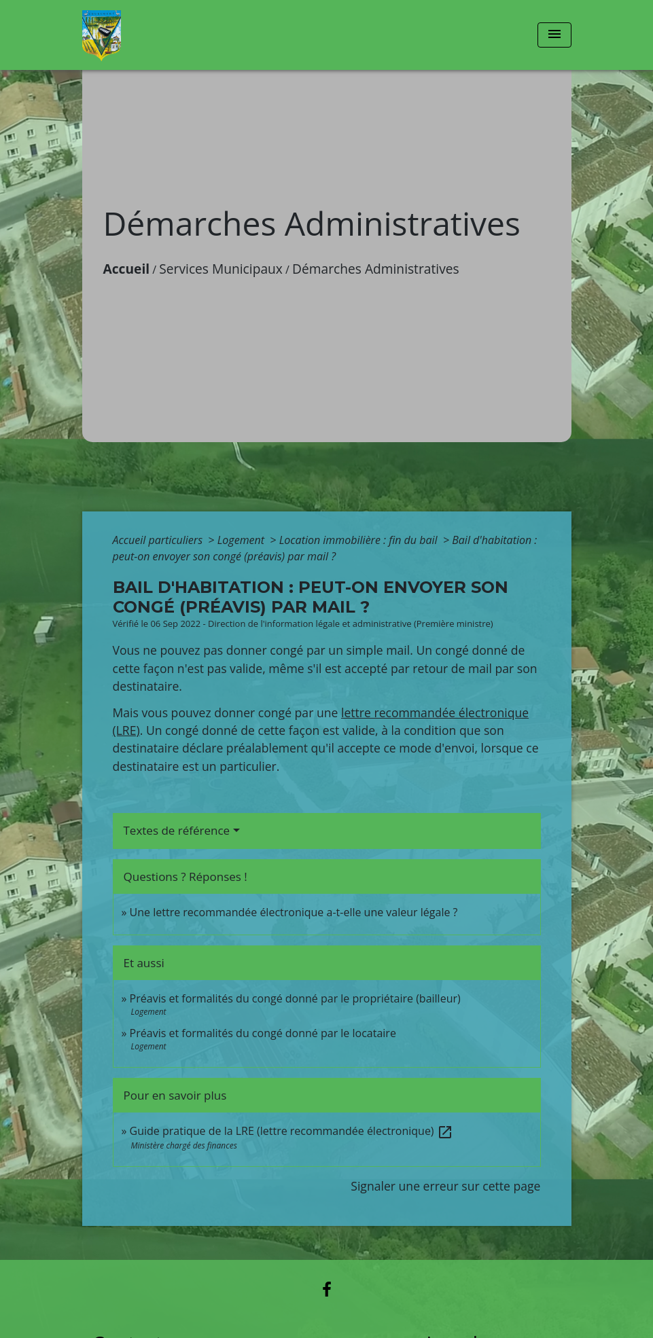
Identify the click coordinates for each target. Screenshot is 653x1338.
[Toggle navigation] (554, 35)
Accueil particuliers (159, 539)
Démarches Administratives (375, 268)
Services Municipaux (221, 268)
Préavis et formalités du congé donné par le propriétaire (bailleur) (295, 998)
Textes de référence (177, 830)
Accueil (126, 268)
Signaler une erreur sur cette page (445, 1186)
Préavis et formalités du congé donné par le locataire (263, 1033)
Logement (242, 539)
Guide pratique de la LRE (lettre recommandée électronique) (291, 1130)
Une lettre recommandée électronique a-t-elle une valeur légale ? (294, 912)
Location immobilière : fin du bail (359, 539)
